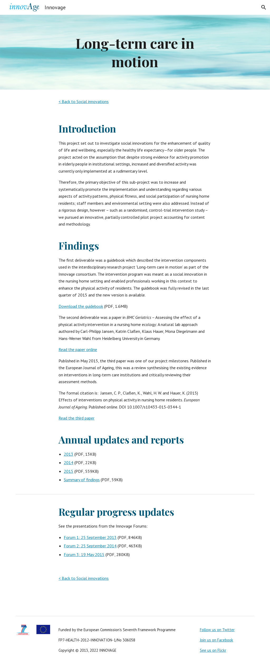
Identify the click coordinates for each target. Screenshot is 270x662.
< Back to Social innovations (84, 101)
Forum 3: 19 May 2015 (84, 554)
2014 (68, 462)
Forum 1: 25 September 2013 (90, 537)
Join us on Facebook (216, 639)
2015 (68, 471)
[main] (134, 52)
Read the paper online (78, 349)
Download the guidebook (81, 306)
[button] (263, 7)
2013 (68, 454)
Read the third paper (76, 418)
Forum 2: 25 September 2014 (90, 545)
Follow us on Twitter (217, 629)
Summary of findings (82, 479)
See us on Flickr (213, 650)
